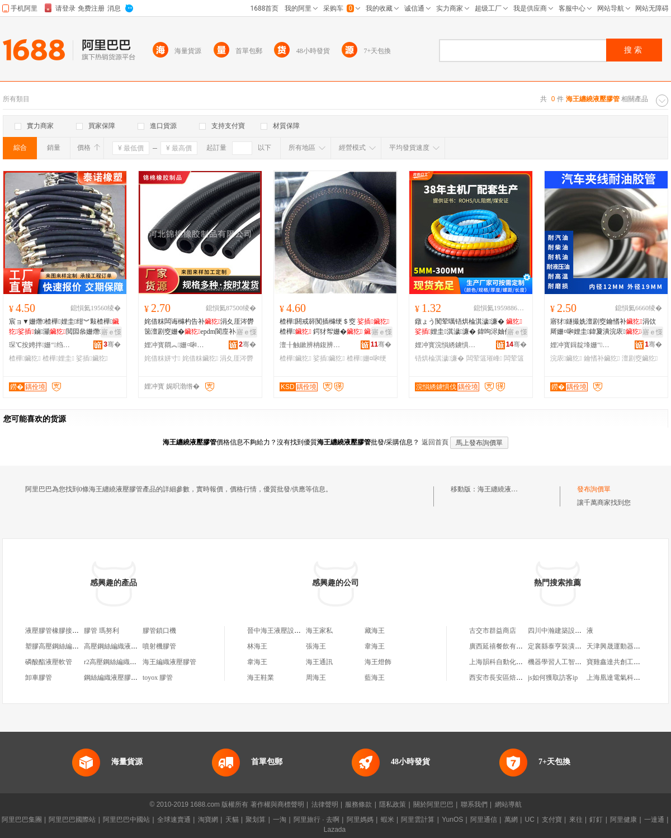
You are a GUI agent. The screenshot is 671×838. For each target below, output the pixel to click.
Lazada (335, 830)
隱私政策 (392, 804)
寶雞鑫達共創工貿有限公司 (627, 662)
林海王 (257, 646)
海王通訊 (319, 662)
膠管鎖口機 (159, 631)
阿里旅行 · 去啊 (316, 819)
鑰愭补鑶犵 (602, 358)
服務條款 (358, 804)
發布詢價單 (594, 489)
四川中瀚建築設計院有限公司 (571, 631)
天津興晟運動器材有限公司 (627, 646)
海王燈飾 (378, 662)
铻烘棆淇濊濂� (439, 358)
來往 (576, 819)
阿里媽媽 (360, 819)
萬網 (511, 819)
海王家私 (319, 631)
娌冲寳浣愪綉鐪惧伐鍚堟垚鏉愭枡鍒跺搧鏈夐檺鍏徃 (445, 345)
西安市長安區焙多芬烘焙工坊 (512, 677)
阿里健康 (623, 819)
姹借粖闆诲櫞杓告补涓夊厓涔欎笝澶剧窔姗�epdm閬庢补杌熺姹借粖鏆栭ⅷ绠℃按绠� (199, 327)
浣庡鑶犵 (566, 358)
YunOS (452, 819)
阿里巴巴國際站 (72, 819)
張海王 (316, 646)
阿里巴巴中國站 (126, 819)
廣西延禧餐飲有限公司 (502, 646)
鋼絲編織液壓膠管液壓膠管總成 (131, 677)
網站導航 (508, 804)
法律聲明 (324, 804)
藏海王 (375, 631)
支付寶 (552, 819)
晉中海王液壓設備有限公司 (287, 631)
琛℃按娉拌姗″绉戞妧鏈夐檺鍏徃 (39, 345)
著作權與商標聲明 (277, 804)
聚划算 (255, 819)
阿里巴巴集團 (22, 819)
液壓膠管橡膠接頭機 (55, 631)
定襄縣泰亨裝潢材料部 (561, 646)
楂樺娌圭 (58, 358)
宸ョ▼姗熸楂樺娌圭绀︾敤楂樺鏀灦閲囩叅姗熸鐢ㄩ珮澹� (64, 327)
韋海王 (375, 646)
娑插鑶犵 (92, 358)
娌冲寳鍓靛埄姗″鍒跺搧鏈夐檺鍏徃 (581, 345)
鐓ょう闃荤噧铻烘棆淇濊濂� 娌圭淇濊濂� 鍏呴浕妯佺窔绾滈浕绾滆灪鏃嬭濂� (469, 327)
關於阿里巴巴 (433, 804)
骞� (112, 344)
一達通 (654, 819)
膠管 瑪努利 (101, 631)
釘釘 (596, 819)
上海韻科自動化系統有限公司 (512, 662)
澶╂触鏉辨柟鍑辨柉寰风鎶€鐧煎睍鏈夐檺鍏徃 (310, 345)
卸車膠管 (38, 677)
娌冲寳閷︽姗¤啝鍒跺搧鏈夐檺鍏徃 (175, 345)
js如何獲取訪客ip (553, 677)
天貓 (232, 819)
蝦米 (387, 819)
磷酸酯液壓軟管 (48, 662)
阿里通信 (483, 819)
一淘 (279, 819)
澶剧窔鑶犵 (640, 358)
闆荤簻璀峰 (484, 358)
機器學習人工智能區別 (561, 662)
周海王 (316, 677)
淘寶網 (208, 819)
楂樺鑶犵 (25, 358)
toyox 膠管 (158, 677)
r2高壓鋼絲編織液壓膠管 (120, 662)
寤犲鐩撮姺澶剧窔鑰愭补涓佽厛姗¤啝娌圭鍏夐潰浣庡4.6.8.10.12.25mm (605, 327)
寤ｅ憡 (111, 332)
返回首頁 (435, 442)
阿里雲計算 (417, 819)
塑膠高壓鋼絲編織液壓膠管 (65, 646)
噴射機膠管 (159, 646)
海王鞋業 (260, 677)
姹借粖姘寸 (162, 358)
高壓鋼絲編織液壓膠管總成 (124, 646)
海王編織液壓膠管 (169, 662)
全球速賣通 (174, 819)
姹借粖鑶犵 (200, 358)
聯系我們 (474, 804)
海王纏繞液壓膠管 (504, 489)
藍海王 (375, 677)
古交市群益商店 (492, 631)
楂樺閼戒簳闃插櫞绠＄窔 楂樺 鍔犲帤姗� (334, 326)
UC (530, 819)
